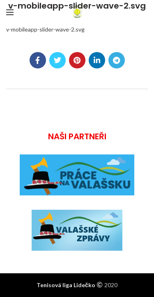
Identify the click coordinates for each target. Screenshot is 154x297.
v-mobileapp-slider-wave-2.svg (45, 29)
